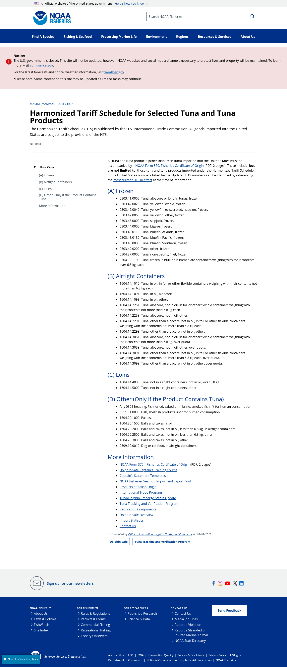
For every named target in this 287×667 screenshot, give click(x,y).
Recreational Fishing (96, 630)
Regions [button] (182, 36)
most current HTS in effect (132, 180)
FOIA (141, 655)
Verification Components (138, 509)
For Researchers (136, 608)
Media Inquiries (186, 619)
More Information (52, 206)
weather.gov (114, 72)
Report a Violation (188, 624)
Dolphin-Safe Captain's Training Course (148, 470)
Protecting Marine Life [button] (119, 36)
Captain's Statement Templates (143, 475)
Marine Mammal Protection (52, 104)
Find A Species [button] (43, 36)
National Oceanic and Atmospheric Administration (178, 660)
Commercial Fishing (95, 624)
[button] (21, 659)
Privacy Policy (217, 655)
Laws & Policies (45, 619)
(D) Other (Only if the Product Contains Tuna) (67, 197)
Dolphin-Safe (119, 542)
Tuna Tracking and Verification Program (149, 503)
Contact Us (128, 526)
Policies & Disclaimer (191, 655)
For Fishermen (87, 608)
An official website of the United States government (89, 3)
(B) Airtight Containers (55, 182)
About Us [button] (248, 36)
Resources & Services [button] (214, 36)
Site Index (41, 630)
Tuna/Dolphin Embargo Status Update (148, 498)
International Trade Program (141, 492)
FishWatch (41, 624)
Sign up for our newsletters (70, 583)
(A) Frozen (46, 175)
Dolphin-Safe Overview (136, 515)
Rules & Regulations (95, 613)
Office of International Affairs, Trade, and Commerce (160, 534)
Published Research (142, 613)
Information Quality (160, 655)
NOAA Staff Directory (190, 640)
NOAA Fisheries (40, 608)
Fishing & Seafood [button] (78, 36)
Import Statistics (132, 520)
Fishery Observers (94, 636)
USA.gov (235, 655)
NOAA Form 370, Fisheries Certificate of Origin (169, 165)
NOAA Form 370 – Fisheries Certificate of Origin (155, 464)
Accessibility (116, 655)
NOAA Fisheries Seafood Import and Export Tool (155, 481)
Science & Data (139, 619)
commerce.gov (41, 65)
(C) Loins (45, 189)
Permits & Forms (93, 619)
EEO (130, 655)
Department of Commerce (125, 660)
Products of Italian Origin (138, 487)
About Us (41, 613)
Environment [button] (156, 36)
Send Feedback (229, 610)
